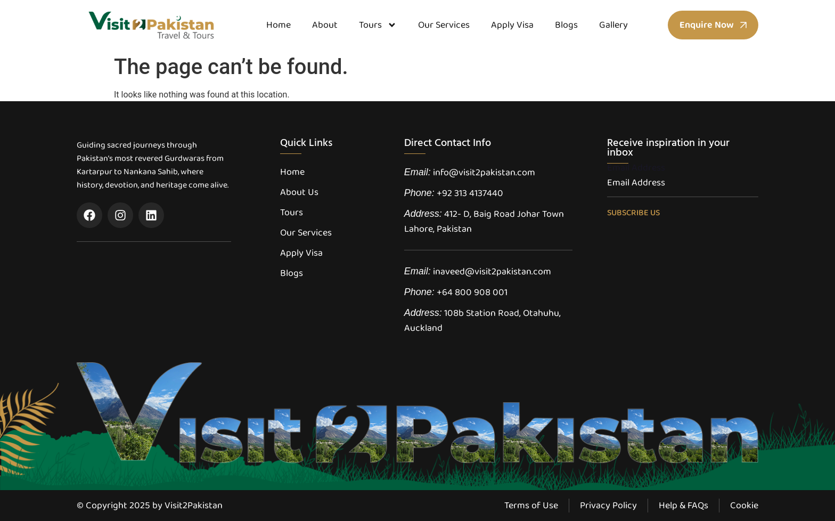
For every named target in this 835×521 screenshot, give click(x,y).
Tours (378, 25)
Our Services (444, 25)
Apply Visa (512, 25)
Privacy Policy (608, 505)
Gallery (613, 25)
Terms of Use (531, 505)
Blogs (566, 25)
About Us (299, 192)
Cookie (744, 505)
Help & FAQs (683, 505)
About (325, 25)
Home (278, 25)
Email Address (636, 167)
